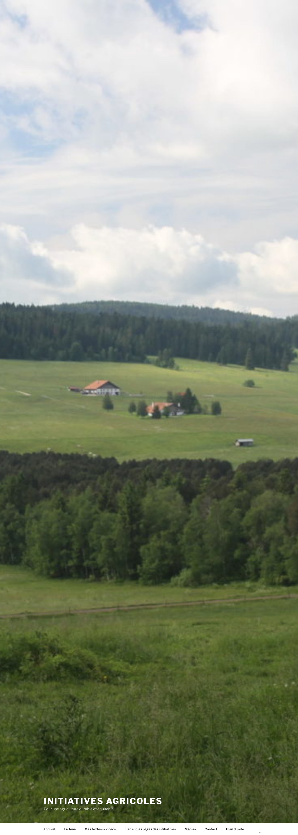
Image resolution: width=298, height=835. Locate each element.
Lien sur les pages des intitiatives (150, 829)
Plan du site (235, 829)
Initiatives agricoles (103, 801)
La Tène (70, 829)
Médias (190, 829)
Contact (211, 829)
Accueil (49, 829)
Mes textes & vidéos (100, 829)
